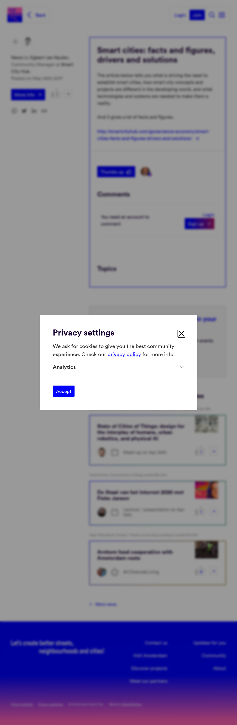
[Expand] (118, 367)
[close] (181, 333)
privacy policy (124, 354)
